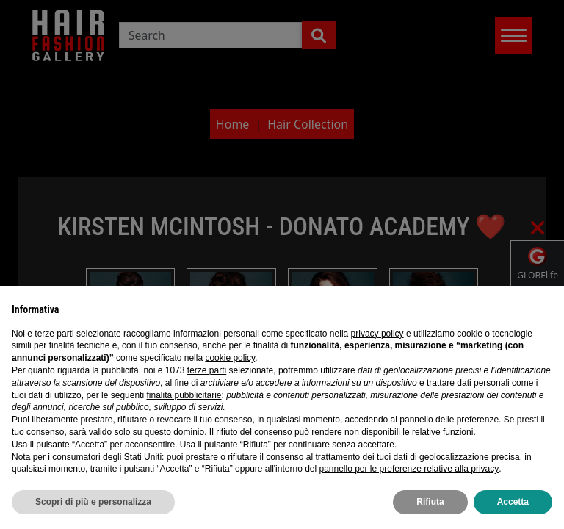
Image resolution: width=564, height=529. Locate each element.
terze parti (206, 370)
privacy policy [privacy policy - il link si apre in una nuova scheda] (377, 333)
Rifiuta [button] (430, 502)
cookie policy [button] (230, 358)
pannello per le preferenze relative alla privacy (409, 469)
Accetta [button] (513, 502)
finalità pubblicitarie (183, 395)
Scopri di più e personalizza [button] (93, 502)
